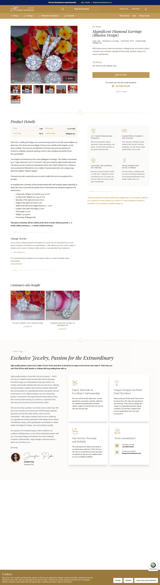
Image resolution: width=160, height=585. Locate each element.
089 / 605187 (85, 2)
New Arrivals (124, 16)
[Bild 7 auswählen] (15, 99)
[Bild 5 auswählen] (61, 89)
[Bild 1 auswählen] (15, 89)
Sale (134, 16)
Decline (128, 580)
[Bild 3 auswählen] (38, 89)
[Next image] (75, 54)
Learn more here (16, 264)
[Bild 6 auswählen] (73, 89)
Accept (117, 580)
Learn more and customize (146, 580)
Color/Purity (17, 133)
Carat (15, 128)
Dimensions (49, 128)
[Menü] (156, 562)
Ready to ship (144, 16)
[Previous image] (13, 54)
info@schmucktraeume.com (102, 2)
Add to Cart (121, 75)
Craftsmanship (50, 133)
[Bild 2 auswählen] (27, 89)
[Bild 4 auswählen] (50, 89)
